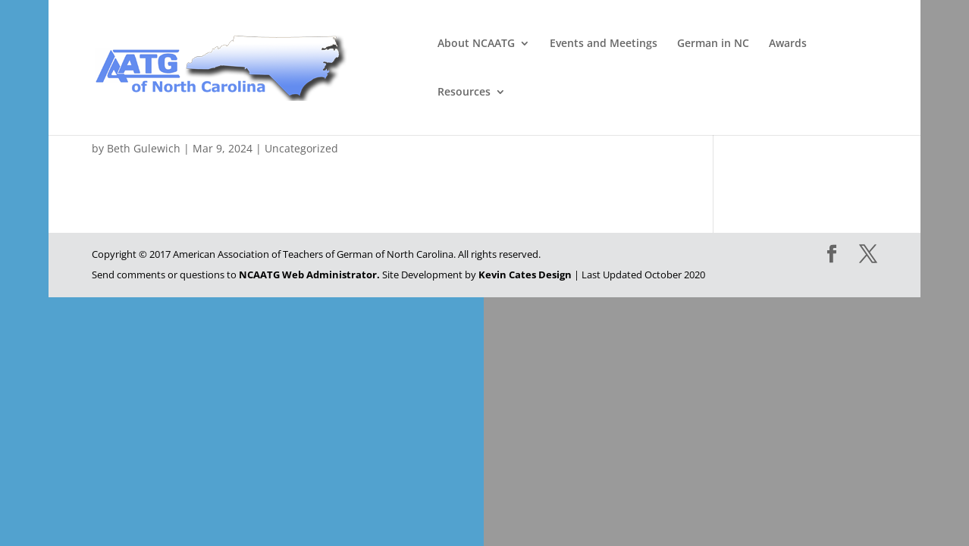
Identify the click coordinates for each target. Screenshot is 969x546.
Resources (464, 92)
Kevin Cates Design (525, 274)
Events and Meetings (603, 44)
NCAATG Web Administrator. (309, 274)
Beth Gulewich (143, 148)
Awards (788, 44)
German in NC (713, 44)
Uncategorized (301, 148)
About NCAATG (476, 44)
